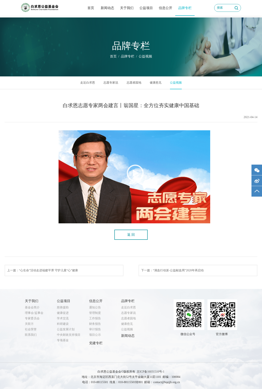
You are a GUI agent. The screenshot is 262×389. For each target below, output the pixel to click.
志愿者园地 (134, 82)
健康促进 (63, 312)
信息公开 (165, 8)
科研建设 (63, 323)
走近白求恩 (87, 82)
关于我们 (127, 8)
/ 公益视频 (143, 56)
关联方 (29, 323)
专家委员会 (32, 318)
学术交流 (63, 318)
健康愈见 (156, 82)
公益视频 (176, 82)
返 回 (131, 234)
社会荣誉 (31, 329)
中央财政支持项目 (68, 334)
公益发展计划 (66, 329)
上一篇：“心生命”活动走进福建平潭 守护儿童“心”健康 (42, 270)
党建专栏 (96, 343)
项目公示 (95, 334)
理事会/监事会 (34, 312)
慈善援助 (63, 307)
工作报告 (95, 318)
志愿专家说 (110, 82)
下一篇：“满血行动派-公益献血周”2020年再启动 (172, 270)
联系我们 (31, 334)
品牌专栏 (185, 8)
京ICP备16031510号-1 (150, 371)
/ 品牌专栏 (125, 56)
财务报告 (95, 323)
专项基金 (63, 340)
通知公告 (95, 307)
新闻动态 (107, 8)
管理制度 (95, 312)
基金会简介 (32, 307)
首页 (90, 8)
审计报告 (95, 329)
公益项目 (146, 8)
